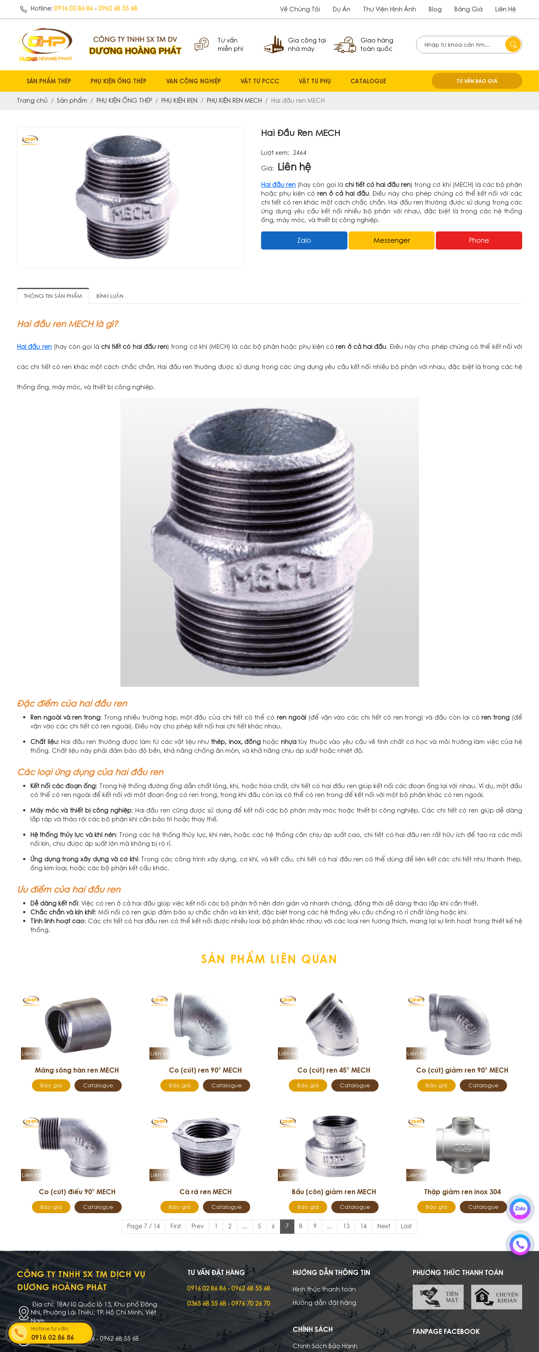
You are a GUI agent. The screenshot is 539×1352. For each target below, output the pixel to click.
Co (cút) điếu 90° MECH (77, 1192)
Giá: (267, 169)
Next (383, 1226)
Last (406, 1226)
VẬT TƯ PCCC (259, 81)
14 (363, 1226)
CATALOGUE (368, 81)
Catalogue (98, 1085)
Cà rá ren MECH (205, 1192)
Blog (435, 9)
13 (346, 1226)
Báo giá (51, 1085)
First (176, 1226)
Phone (479, 240)
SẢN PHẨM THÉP (49, 81)
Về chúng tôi (300, 9)
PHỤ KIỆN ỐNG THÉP (119, 81)
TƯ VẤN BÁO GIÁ (476, 81)
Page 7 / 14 (143, 1226)
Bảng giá (468, 9)
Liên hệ (505, 9)
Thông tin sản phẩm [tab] (53, 296)
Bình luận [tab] (109, 296)
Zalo (304, 240)
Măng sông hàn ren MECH (77, 1070)
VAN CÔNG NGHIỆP (193, 81)
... (244, 1226)
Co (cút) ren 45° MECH (333, 1070)
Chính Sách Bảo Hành (325, 1346)
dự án (341, 9)
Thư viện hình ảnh (389, 9)
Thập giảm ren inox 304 (462, 1192)
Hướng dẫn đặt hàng (324, 1303)
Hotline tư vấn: (61, 1333)
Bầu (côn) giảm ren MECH (334, 1192)
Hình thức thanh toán (324, 1289)
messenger (392, 240)
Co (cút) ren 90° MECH (205, 1070)
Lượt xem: (275, 153)
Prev (198, 1226)
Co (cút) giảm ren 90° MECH (462, 1070)
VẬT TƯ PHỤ (315, 81)
